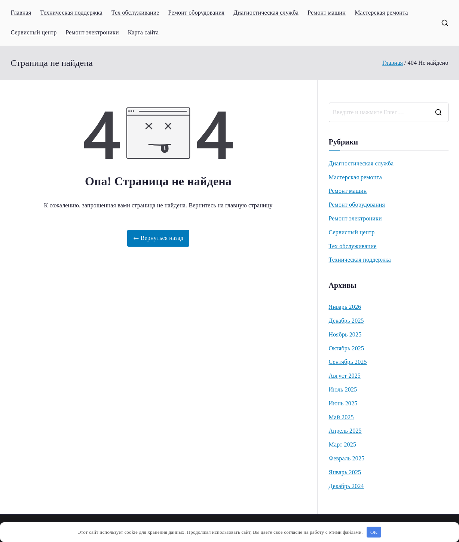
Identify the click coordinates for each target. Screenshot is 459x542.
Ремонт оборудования (196, 12)
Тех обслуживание (135, 12)
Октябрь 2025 (346, 348)
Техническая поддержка (71, 12)
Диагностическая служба (266, 12)
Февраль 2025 (347, 458)
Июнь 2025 (343, 403)
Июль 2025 (343, 389)
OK (373, 532)
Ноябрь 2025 (345, 334)
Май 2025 (341, 417)
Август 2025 (345, 375)
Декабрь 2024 (346, 486)
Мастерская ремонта (381, 12)
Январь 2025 (345, 472)
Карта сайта (143, 32)
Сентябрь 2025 (348, 362)
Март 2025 (343, 444)
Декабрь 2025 (346, 320)
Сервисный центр (34, 32)
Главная (21, 12)
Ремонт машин (326, 12)
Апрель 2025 (345, 430)
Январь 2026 (345, 307)
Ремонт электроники (92, 32)
